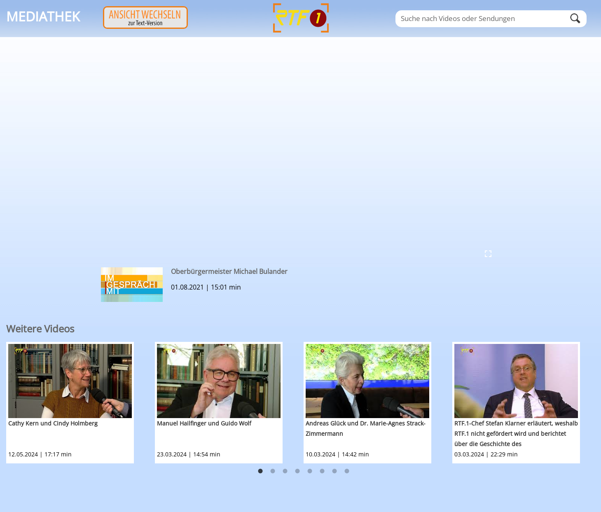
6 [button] (322, 471)
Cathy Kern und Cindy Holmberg (53, 423)
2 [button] (273, 471)
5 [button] (310, 471)
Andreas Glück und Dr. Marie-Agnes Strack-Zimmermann (366, 428)
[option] (80, 402)
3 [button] (285, 471)
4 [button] (297, 471)
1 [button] (260, 471)
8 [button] (347, 471)
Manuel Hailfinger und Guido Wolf (204, 423)
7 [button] (334, 471)
